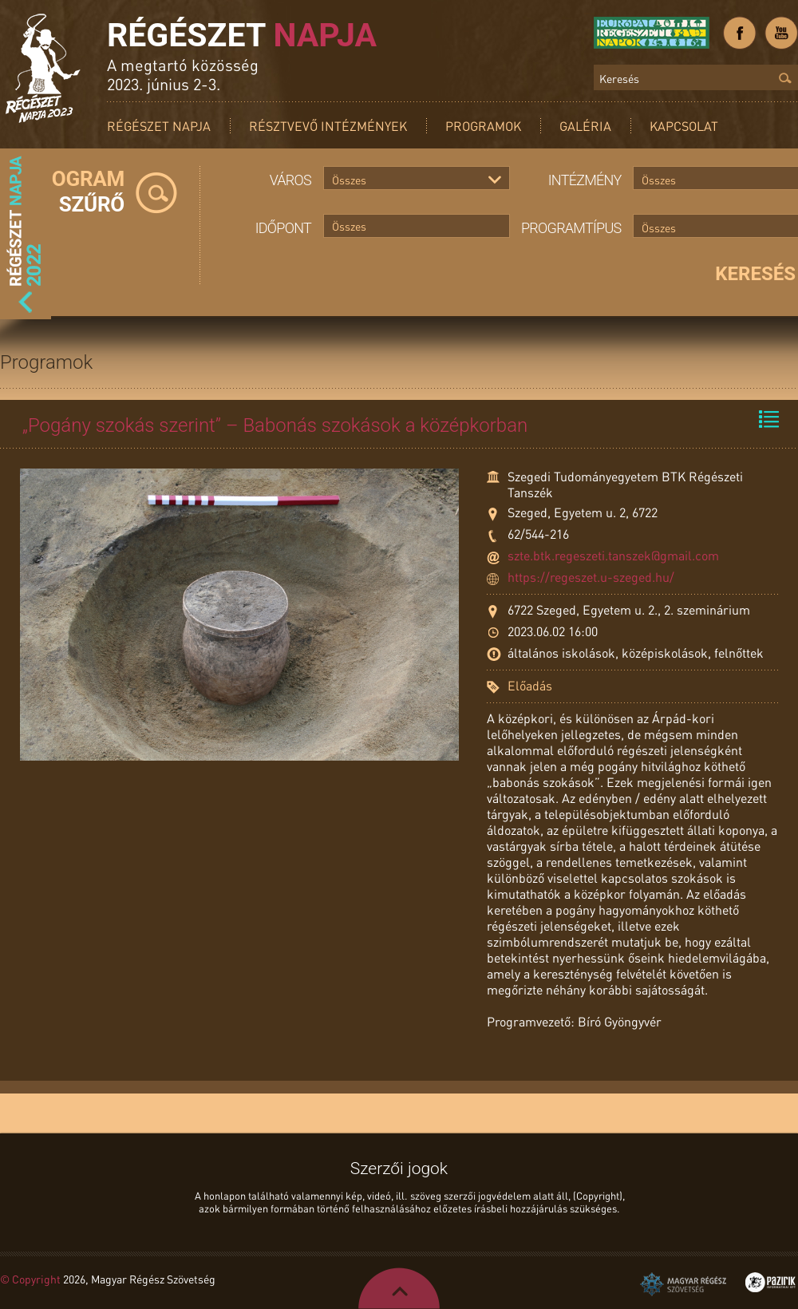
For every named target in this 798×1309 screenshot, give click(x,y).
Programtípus (571, 227)
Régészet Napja (159, 125)
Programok (483, 125)
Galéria (585, 125)
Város (290, 180)
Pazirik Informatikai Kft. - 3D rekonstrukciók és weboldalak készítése (770, 1282)
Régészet (242, 35)
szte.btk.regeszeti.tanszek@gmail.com (613, 555)
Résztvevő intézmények (328, 125)
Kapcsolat (684, 125)
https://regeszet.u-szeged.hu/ (591, 576)
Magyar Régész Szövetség (683, 1284)
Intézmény (585, 180)
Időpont (283, 227)
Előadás (530, 685)
